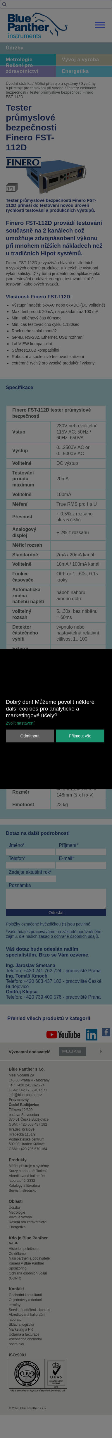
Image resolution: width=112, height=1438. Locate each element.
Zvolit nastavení (20, 723)
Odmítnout (29, 736)
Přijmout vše (80, 736)
